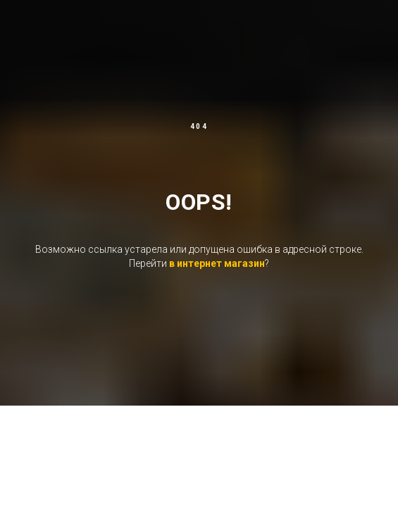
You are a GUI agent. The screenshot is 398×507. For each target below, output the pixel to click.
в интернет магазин (217, 263)
